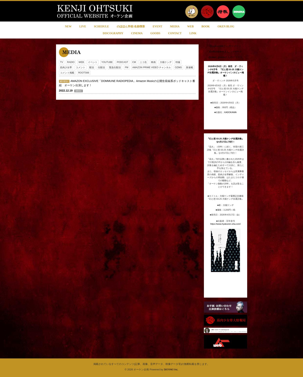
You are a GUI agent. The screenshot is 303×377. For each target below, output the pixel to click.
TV (61, 62)
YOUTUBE (107, 62)
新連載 (189, 67)
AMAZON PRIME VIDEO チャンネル (151, 67)
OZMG (178, 67)
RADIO (70, 62)
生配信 (101, 67)
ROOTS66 (83, 72)
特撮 (177, 62)
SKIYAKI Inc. (171, 369)
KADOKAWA (230, 112)
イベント (92, 62)
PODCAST (122, 62)
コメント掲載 (67, 72)
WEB (81, 62)
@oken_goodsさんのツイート (225, 57)
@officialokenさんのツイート (225, 51)
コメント (80, 67)
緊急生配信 (115, 67)
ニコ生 (143, 62)
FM (126, 67)
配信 (91, 67)
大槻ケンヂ (166, 62)
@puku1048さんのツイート (225, 46)
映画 (153, 62)
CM (134, 62)
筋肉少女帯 (66, 67)
